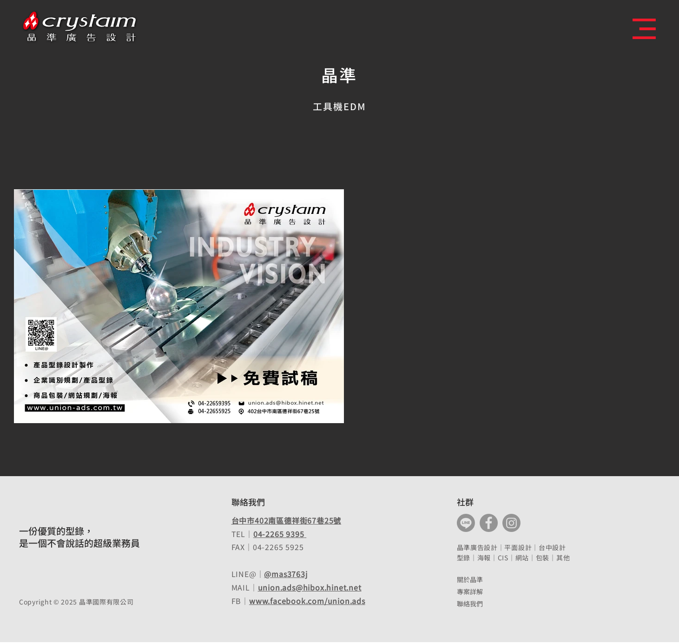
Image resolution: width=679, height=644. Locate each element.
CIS (503, 557)
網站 (522, 557)
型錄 (463, 557)
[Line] (466, 523)
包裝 (542, 557)
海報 (484, 557)
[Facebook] (489, 523)
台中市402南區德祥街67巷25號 (286, 520)
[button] (644, 29)
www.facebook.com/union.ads (307, 600)
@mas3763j (285, 573)
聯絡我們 (470, 603)
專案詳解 (470, 591)
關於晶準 (470, 579)
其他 (563, 557)
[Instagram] (511, 523)
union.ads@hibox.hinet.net (310, 587)
